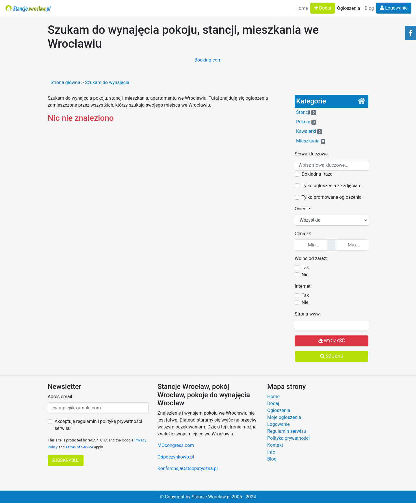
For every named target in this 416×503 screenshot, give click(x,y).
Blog (369, 8)
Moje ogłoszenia (284, 417)
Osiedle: (303, 208)
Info (271, 452)
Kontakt (275, 445)
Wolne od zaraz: (311, 258)
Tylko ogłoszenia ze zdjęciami (332, 185)
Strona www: (308, 314)
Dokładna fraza (317, 174)
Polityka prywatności (288, 438)
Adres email (60, 396)
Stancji (306, 112)
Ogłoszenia (348, 8)
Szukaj (331, 356)
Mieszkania (310, 141)
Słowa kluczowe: (312, 154)
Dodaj (322, 8)
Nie (305, 274)
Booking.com (208, 60)
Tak (305, 267)
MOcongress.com (175, 445)
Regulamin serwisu (286, 431)
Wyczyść (331, 341)
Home (302, 8)
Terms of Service (79, 447)
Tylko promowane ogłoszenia (332, 197)
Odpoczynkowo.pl (175, 457)
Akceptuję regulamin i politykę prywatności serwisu (98, 425)
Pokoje (306, 122)
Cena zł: (303, 233)
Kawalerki (309, 131)
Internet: (303, 286)
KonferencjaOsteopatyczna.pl (187, 468)
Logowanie (394, 8)
